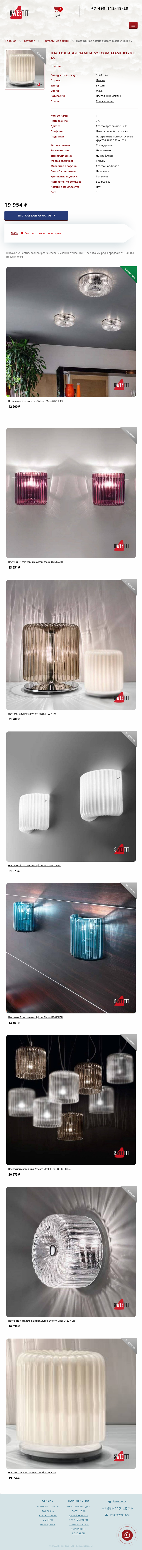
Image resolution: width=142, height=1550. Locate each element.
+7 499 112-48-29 (110, 8)
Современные (105, 101)
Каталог (29, 41)
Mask (99, 90)
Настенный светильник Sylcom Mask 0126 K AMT (35, 562)
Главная (10, 41)
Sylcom (100, 85)
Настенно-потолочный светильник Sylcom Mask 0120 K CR (41, 1320)
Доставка (48, 1511)
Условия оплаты (48, 1506)
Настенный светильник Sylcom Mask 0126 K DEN (35, 1017)
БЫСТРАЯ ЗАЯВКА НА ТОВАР (36, 215)
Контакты (78, 1533)
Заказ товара (48, 1515)
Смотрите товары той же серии (43, 233)
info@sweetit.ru (119, 1515)
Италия (100, 80)
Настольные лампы (56, 41)
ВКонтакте (119, 1501)
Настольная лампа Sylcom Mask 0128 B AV (32, 1472)
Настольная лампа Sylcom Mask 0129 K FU (32, 713)
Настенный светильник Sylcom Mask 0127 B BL (34, 865)
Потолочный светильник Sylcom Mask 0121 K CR (35, 401)
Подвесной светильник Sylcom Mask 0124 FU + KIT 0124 (39, 1169)
